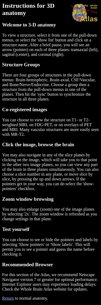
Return (8, 298)
